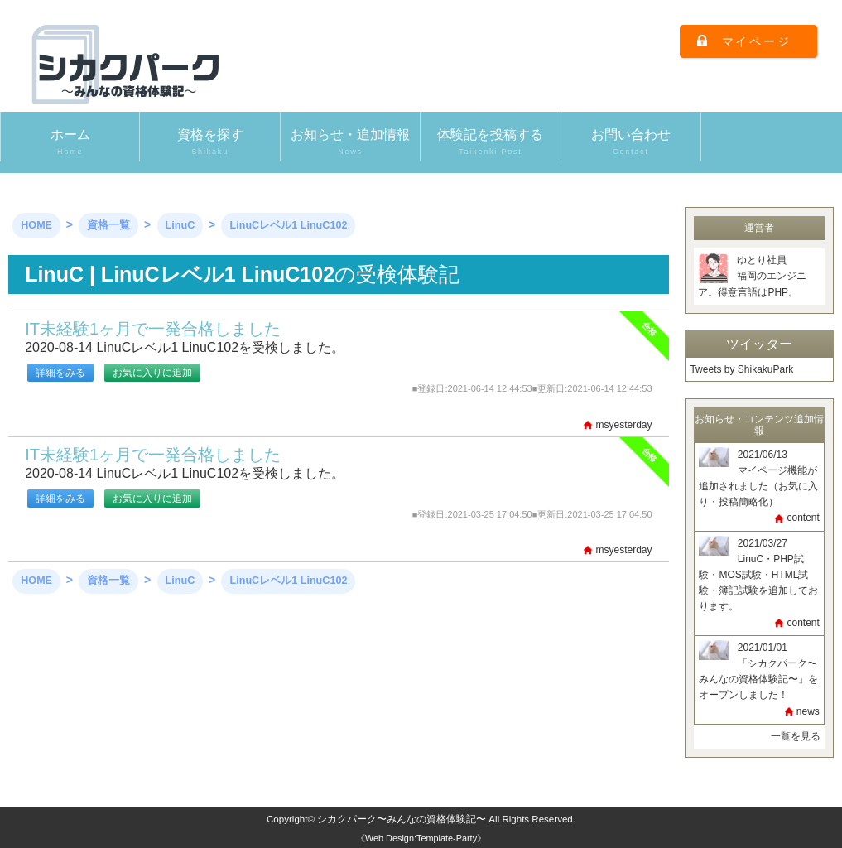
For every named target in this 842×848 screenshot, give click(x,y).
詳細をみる (60, 372)
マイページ (756, 41)
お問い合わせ (630, 142)
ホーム (70, 142)
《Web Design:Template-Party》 (421, 838)
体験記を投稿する (490, 142)
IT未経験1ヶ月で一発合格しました (153, 329)
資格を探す (209, 142)
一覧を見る (795, 736)
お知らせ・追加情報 (350, 142)
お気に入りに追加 (152, 372)
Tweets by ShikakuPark (741, 369)
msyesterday (623, 425)
